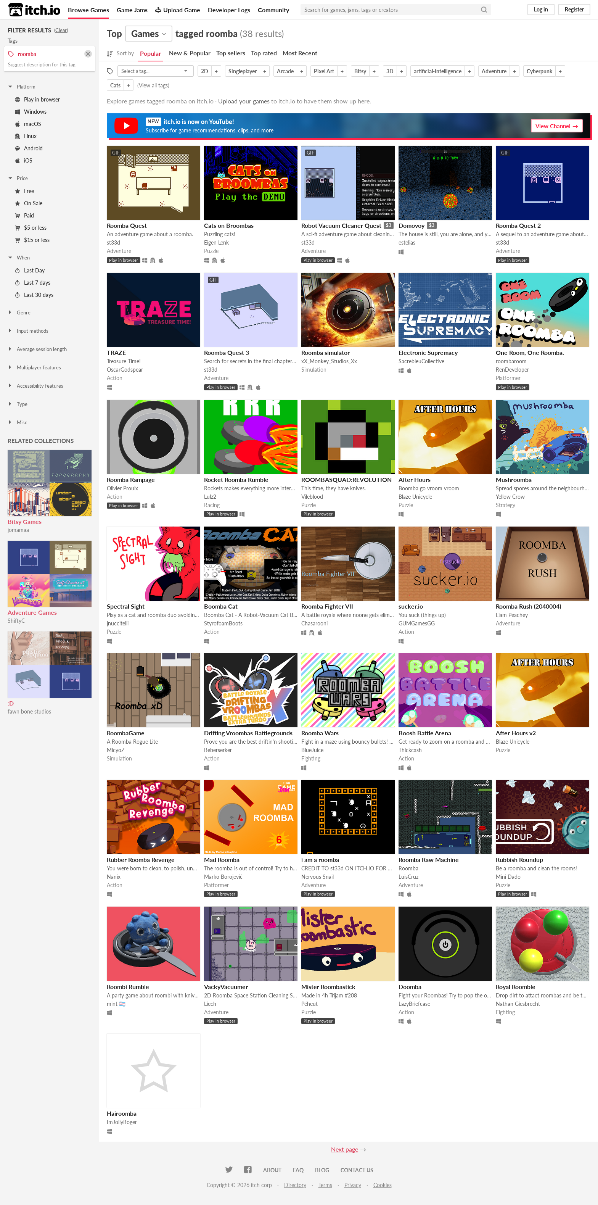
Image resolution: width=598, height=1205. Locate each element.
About (272, 1170)
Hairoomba (122, 1113)
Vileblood (312, 496)
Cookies (382, 1185)
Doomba (410, 986)
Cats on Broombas (229, 225)
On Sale (28, 203)
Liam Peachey (512, 615)
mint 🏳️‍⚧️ (116, 1003)
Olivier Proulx (122, 488)
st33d (113, 242)
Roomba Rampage (131, 479)
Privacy (352, 1185)
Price (17, 178)
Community (273, 9)
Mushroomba (514, 479)
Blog (322, 1170)
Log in (541, 9)
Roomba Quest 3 (226, 352)
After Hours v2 (516, 732)
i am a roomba (320, 859)
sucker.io (411, 606)
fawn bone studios (29, 711)
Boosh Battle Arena (425, 732)
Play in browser (37, 99)
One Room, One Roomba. (530, 352)
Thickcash (410, 750)
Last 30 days (34, 295)
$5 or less (31, 227)
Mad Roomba (222, 859)
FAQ (298, 1170)
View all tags (153, 85)
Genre (19, 312)
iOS (23, 160)
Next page (344, 1149)
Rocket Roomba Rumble (236, 479)
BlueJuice (312, 750)
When (18, 258)
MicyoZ (115, 750)
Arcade (285, 71)
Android (29, 148)
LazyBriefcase (414, 1003)
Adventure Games (32, 612)
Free (24, 191)
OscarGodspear (125, 369)
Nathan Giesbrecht (518, 1003)
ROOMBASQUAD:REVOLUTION (346, 479)
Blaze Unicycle (415, 496)
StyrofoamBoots (223, 623)
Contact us (357, 1170)
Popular (150, 53)
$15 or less (32, 240)
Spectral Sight (126, 606)
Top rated (264, 52)
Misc (17, 422)
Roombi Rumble (128, 986)
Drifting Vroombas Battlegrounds (248, 732)
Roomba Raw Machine (429, 859)
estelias (407, 242)
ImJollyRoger (122, 1122)
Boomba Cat (221, 606)
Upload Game (177, 9)
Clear (61, 30)
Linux (26, 136)
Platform (21, 87)
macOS (28, 124)
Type (17, 404)
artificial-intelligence (437, 71)
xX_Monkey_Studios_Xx (329, 361)
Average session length (37, 349)
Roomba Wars (320, 732)
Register (574, 9)
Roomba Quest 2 (518, 225)
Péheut (309, 1003)
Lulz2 (210, 496)
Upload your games (244, 101)
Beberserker (218, 750)
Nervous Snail (317, 876)
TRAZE (116, 352)
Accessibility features (35, 386)
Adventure (494, 71)
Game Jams (132, 9)
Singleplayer (242, 71)
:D (11, 703)
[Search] (484, 9)
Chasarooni (314, 623)
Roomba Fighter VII (327, 606)
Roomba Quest (127, 225)
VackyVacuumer (226, 986)
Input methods (27, 331)
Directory (295, 1185)
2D (204, 71)
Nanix (114, 876)
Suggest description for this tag (42, 64)
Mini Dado (508, 876)
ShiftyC (16, 620)
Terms (325, 1185)
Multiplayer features (34, 367)
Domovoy (411, 225)
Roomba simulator (325, 352)
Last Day (30, 270)
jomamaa (18, 530)
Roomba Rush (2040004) (528, 606)
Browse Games (88, 9)
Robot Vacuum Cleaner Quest (341, 225)
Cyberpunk (539, 71)
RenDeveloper (512, 369)
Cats (115, 85)
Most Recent (300, 52)
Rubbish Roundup (519, 859)
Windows (31, 111)
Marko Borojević (223, 876)
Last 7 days (32, 282)
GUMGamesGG (417, 623)
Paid (24, 215)
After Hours (415, 479)
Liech (210, 1003)
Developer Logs (229, 9)
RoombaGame (126, 732)
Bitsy (360, 71)
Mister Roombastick (328, 986)
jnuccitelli (118, 623)
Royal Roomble (515, 986)
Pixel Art (324, 71)
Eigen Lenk (216, 242)
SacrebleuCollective (421, 361)
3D (390, 71)
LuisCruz (408, 876)
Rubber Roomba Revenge (141, 859)
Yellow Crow (510, 496)
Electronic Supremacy (428, 352)
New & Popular (190, 52)
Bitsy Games (25, 521)
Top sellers (230, 52)
